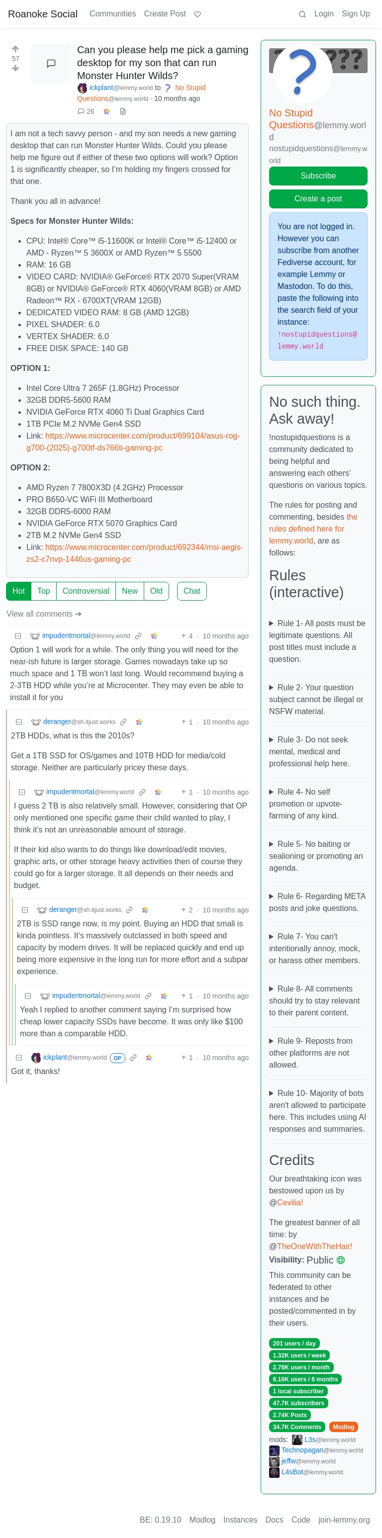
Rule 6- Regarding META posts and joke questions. (317, 902)
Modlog (344, 1427)
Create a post (318, 198)
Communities (113, 13)
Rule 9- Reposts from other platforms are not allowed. (311, 1053)
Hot (18, 591)
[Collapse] (18, 636)
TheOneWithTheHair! (314, 1246)
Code (300, 1520)
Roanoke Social (43, 13)
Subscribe (318, 176)
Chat (192, 591)
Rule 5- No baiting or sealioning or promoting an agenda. (316, 856)
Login (324, 13)
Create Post (165, 13)
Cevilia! (290, 1202)
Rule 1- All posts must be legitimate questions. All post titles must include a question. (317, 641)
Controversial (86, 591)
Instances (240, 1520)
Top (43, 591)
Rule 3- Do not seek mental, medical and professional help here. (309, 751)
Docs (275, 1520)
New (130, 591)
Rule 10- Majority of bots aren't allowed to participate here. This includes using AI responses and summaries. (317, 1111)
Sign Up (356, 13)
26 (86, 111)
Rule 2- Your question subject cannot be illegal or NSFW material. (316, 699)
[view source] (123, 111)
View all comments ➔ (44, 614)
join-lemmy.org (344, 1520)
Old (156, 591)
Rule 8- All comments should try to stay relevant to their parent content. (314, 1001)
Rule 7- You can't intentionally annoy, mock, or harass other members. (314, 948)
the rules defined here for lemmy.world (313, 529)
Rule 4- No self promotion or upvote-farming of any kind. (306, 804)
